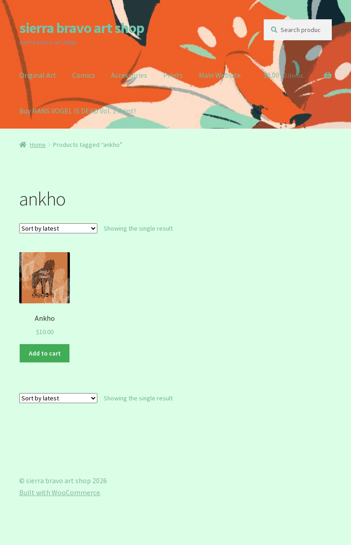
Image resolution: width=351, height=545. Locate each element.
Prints (173, 75)
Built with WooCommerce (59, 492)
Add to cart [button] (45, 353)
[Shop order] (58, 228)
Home (38, 144)
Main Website (220, 75)
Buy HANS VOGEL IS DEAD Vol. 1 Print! (77, 110)
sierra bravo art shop (81, 28)
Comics (83, 75)
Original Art (37, 75)
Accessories (129, 75)
